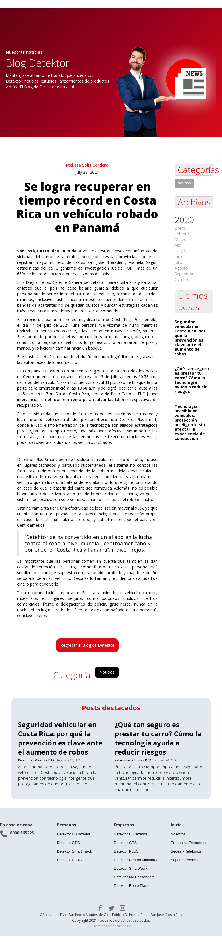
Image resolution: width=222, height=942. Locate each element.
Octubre (182, 279)
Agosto (181, 268)
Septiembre (185, 273)
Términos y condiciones (111, 926)
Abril (179, 245)
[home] (58, 4)
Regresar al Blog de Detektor (87, 645)
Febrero (182, 233)
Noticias (106, 672)
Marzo (181, 239)
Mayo (180, 251)
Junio (179, 256)
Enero (180, 228)
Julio (178, 262)
